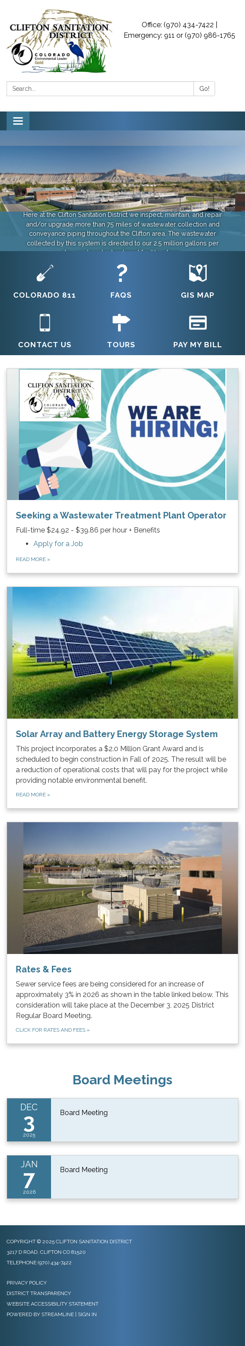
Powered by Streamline (40, 1314)
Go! (204, 88)
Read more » (33, 559)
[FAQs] (121, 282)
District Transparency (39, 1293)
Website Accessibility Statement (53, 1304)
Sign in (87, 1314)
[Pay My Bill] (198, 331)
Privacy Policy (27, 1283)
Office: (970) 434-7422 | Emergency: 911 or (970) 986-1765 (179, 30)
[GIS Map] (198, 282)
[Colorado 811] (45, 282)
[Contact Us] (45, 331)
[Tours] (121, 331)
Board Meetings (122, 1079)
